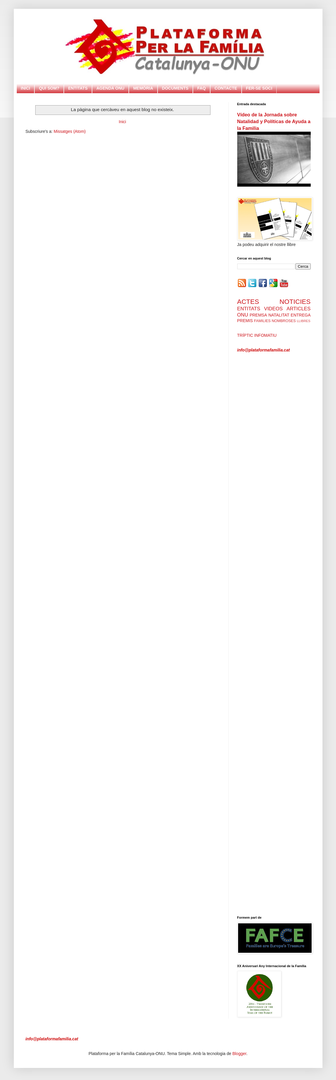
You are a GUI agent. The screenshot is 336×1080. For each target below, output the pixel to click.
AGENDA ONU (110, 88)
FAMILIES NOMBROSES (275, 321)
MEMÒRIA (143, 88)
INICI (25, 88)
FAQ (201, 88)
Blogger (239, 1053)
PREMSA (258, 315)
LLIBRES (303, 321)
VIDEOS (273, 309)
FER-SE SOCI (259, 88)
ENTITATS (78, 88)
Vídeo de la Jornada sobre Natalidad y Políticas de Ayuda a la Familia (274, 121)
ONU (242, 315)
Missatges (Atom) (70, 131)
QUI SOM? (49, 88)
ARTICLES (299, 309)
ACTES (248, 301)
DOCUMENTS (175, 88)
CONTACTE (226, 88)
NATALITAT (278, 315)
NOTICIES (295, 301)
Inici (122, 121)
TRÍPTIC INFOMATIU (257, 335)
